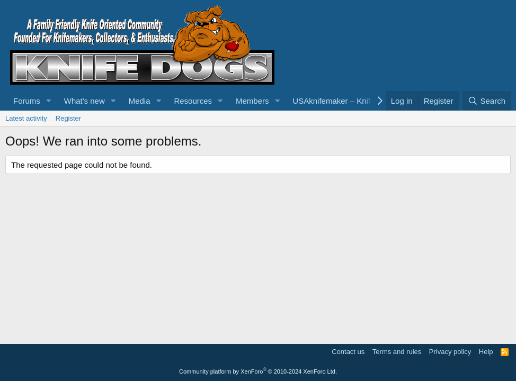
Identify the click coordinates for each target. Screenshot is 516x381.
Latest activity (26, 118)
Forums (26, 100)
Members (252, 100)
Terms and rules (396, 352)
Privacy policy (450, 352)
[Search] (486, 101)
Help (486, 352)
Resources (193, 100)
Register (68, 118)
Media (139, 100)
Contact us (348, 352)
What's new (84, 100)
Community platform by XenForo (258, 371)
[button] (48, 101)
